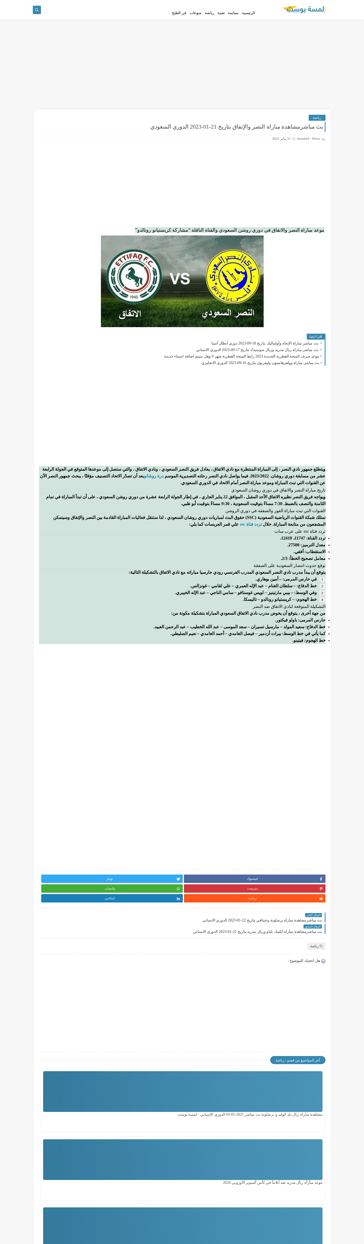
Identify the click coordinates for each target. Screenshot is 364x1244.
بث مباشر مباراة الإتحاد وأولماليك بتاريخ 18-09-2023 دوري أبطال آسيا (265, 358)
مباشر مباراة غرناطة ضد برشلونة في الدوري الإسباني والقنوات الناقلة (66, 243)
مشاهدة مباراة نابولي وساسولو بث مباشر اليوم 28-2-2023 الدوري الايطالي (64, 435)
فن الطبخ (179, 22)
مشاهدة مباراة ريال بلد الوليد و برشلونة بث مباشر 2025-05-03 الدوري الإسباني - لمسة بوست (298, 1126)
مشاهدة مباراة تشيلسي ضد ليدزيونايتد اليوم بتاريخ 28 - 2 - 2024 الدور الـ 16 (162, 1194)
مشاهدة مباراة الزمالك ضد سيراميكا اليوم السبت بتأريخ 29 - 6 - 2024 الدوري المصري (227, 1194)
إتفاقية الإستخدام (289, 4)
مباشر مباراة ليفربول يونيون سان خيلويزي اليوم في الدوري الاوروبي (65, 380)
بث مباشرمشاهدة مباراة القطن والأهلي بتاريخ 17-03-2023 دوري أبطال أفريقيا (63, 462)
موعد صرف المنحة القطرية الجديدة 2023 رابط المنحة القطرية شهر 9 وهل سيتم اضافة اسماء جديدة (242, 371)
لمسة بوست (277, 1237)
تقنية (221, 22)
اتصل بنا (269, 4)
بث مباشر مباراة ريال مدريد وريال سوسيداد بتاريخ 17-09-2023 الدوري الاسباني (257, 364)
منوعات (196, 22)
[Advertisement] (182, 82)
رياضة (209, 22)
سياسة (233, 22)
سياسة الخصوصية (316, 4)
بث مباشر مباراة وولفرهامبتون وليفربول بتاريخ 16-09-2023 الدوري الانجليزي (260, 377)
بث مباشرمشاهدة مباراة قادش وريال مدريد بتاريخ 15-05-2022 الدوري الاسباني (64, 325)
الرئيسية (248, 22)
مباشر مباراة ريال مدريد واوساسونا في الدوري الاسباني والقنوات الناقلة (64, 490)
